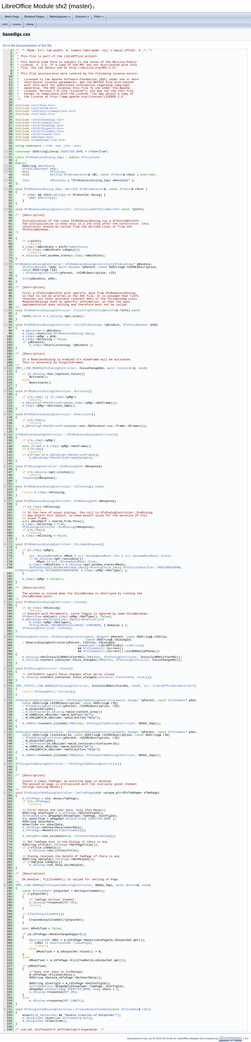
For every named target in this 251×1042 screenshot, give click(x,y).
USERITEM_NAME (72, 152)
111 (7, 368)
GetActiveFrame (81, 455)
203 (7, 637)
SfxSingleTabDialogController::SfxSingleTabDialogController (65, 700)
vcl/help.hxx (43, 105)
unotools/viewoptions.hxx (53, 111)
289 (7, 885)
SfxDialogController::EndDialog (50, 466)
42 (7, 169)
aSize (37, 316)
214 (7, 669)
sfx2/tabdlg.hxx (46, 123)
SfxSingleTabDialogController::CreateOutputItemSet (66, 1009)
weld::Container (120, 368)
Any (24, 819)
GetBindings (38, 567)
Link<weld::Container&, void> (121, 677)
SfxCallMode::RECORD (45, 625)
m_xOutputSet (46, 1015)
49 (7, 189)
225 (7, 700)
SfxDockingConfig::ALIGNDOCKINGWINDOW (46, 570)
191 (7, 602)
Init (25, 279)
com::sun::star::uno (63, 146)
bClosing (57, 172)
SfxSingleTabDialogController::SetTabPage (58, 793)
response (29, 478)
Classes (82, 16)
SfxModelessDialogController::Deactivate (58, 414)
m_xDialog (30, 256)
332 (7, 1009)
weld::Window (69, 267)
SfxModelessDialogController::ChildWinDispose (62, 544)
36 (7, 152)
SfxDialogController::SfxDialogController (50, 637)
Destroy (46, 198)
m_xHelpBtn (31, 836)
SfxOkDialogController (44, 706)
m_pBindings (31, 331)
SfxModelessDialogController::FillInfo (56, 310)
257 (7, 793)
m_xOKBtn (29, 723)
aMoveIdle (58, 180)
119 (7, 391)
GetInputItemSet (67, 830)
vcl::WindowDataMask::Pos (98, 556)
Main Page (12, 16)
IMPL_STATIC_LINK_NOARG (34, 686)
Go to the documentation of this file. (27, 45)
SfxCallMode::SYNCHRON (82, 625)
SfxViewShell (93, 648)
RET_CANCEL (72, 1001)
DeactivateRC (39, 940)
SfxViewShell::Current (52, 692)
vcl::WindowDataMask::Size (73, 562)
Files (99, 16)
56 (7, 209)
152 (7, 487)
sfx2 (4, 24)
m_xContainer (36, 712)
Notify (55, 175)
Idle (25, 180)
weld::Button (126, 885)
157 (7, 501)
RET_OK (69, 902)
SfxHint (117, 175)
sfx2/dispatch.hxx (47, 128)
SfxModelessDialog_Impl (45, 157)
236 (7, 732)
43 (7, 172)
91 (7, 310)
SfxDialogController (42, 273)
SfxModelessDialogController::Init (52, 325)
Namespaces (60, 16)
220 (7, 686)
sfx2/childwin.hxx (47, 131)
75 (7, 264)
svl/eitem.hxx (44, 108)
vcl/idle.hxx (43, 114)
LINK (88, 657)
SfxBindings (124, 264)
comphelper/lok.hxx (48, 140)
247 (7, 764)
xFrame (36, 446)
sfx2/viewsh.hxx (46, 134)
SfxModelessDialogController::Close (53, 602)
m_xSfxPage (31, 798)
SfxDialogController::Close (44, 628)
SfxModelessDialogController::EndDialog (57, 501)
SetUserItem (54, 989)
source (17, 24)
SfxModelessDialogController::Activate (56, 391)
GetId (58, 195)
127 (7, 414)
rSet (145, 1009)
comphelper (86, 645)
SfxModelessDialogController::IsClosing (57, 487)
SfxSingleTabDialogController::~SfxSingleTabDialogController (66, 764)
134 (7, 435)
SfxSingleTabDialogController (111, 723)
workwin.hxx (42, 137)
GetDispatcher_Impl (60, 619)
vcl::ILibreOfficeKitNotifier (168, 686)
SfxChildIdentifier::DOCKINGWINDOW (151, 567)
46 (7, 180)
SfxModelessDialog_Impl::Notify (50, 189)
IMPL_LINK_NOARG (28, 368)
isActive (133, 645)
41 (7, 166)
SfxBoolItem (31, 617)
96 (7, 325)
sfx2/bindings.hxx (47, 126)
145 (7, 466)
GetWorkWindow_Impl (69, 567)
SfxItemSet (176, 700)
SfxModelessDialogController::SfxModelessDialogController (64, 264)
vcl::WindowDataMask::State (147, 556)
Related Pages (34, 16)
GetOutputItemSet (45, 914)
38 (7, 157)
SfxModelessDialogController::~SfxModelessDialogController (64, 435)
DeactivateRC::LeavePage (70, 943)
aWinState (45, 166)
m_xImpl (28, 247)
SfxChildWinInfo (106, 209)
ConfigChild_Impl (105, 567)
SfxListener (90, 157)
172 (7, 544)
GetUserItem (75, 819)
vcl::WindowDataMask (45, 556)
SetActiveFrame (57, 403)
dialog (30, 24)
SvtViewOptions (34, 816)
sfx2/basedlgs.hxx (47, 120)
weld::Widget (97, 637)
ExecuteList (92, 619)
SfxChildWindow (34, 169)
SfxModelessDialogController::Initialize (58, 209)
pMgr (53, 169)
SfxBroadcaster (76, 175)
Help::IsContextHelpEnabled (86, 836)
